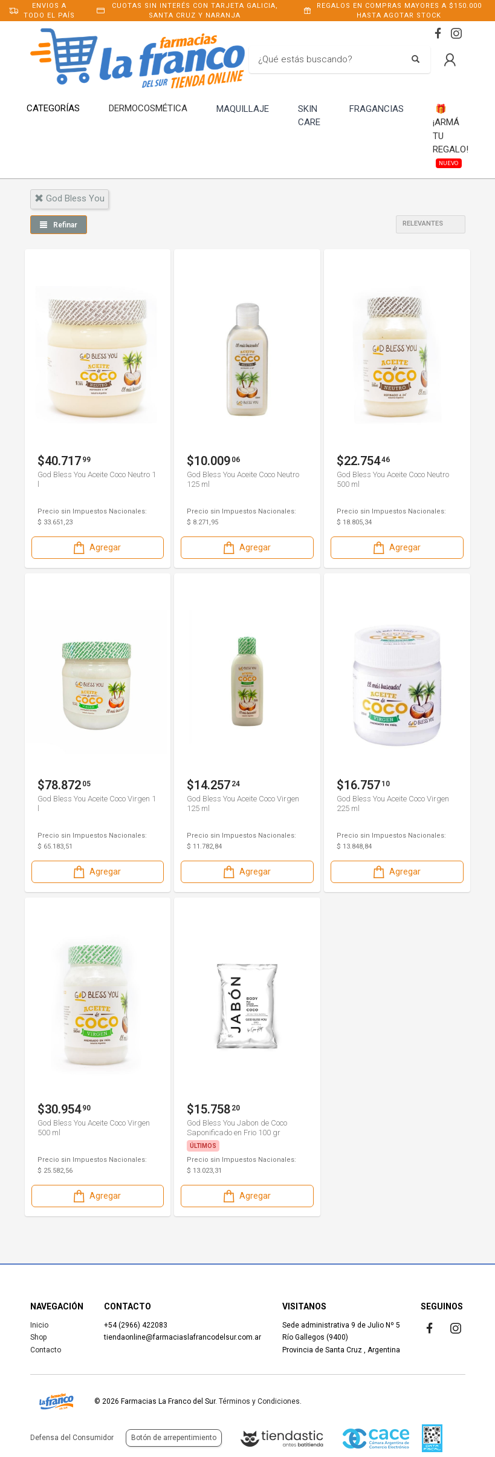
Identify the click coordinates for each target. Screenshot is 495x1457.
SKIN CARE (309, 115)
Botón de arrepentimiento (173, 1437)
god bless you (69, 198)
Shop (38, 1337)
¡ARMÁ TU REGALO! (450, 135)
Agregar (96, 547)
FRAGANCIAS (376, 108)
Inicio (39, 1325)
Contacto (45, 1350)
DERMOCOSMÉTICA (148, 108)
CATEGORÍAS (53, 108)
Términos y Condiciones (259, 1401)
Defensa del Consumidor (72, 1437)
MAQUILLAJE (242, 108)
